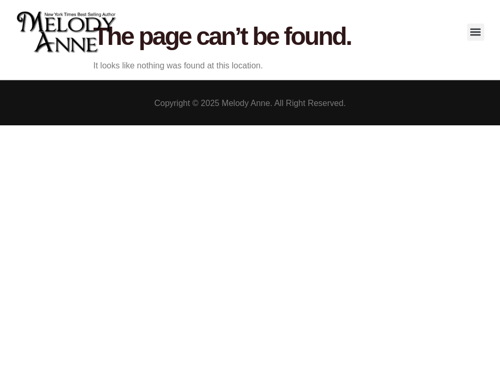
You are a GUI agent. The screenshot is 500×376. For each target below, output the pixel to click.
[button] (475, 32)
